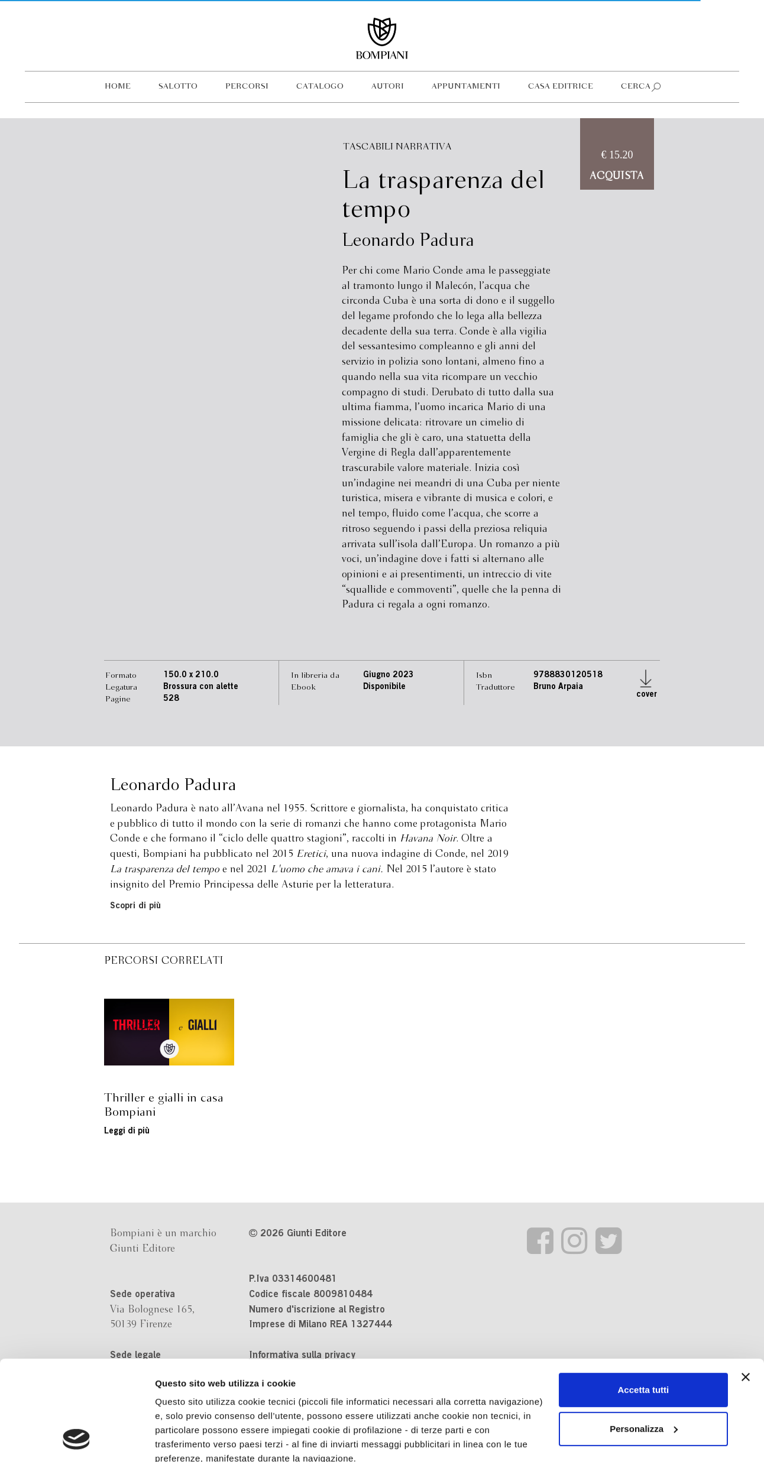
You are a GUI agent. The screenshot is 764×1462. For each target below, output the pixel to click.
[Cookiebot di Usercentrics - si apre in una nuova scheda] (76, 1439)
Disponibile (384, 687)
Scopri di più (135, 906)
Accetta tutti (643, 1296)
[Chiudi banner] (746, 1283)
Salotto (178, 86)
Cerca (635, 86)
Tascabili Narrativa (397, 146)
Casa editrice (560, 86)
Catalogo (320, 86)
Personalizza (644, 1335)
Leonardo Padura (408, 241)
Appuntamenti (466, 86)
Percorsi (246, 86)
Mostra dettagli (187, 1439)
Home (118, 86)
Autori (387, 86)
